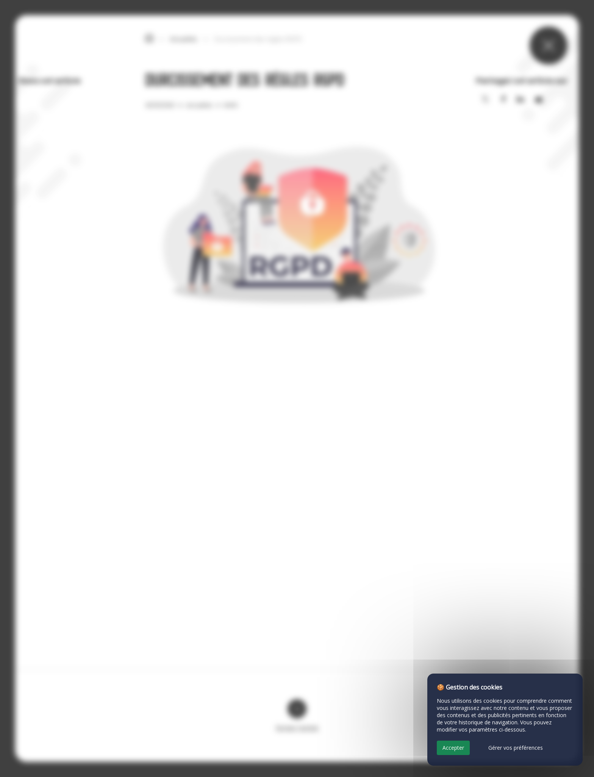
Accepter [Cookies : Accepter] (453, 747)
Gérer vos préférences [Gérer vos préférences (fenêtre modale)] (515, 747)
